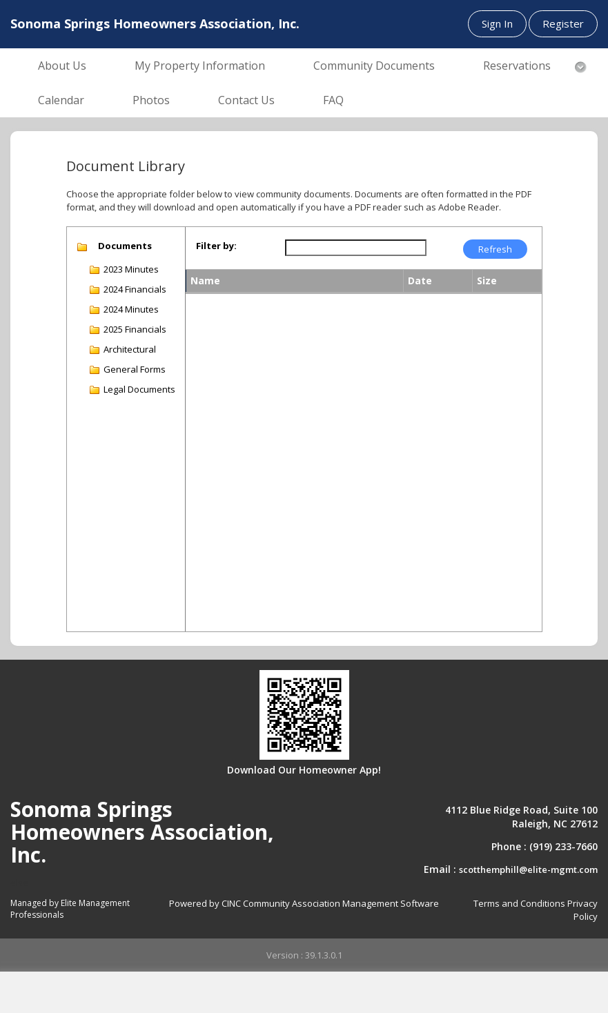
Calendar (61, 100)
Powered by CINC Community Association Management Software (304, 903)
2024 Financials (135, 289)
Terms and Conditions (519, 903)
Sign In (497, 23)
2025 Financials (135, 329)
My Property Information (200, 65)
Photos (151, 100)
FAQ (333, 100)
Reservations (517, 65)
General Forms (135, 369)
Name (205, 280)
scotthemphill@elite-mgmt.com (528, 869)
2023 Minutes (131, 269)
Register (563, 23)
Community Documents (374, 65)
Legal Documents (139, 389)
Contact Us (246, 100)
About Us (62, 65)
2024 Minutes (131, 309)
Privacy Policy (582, 910)
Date (420, 280)
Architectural (130, 349)
